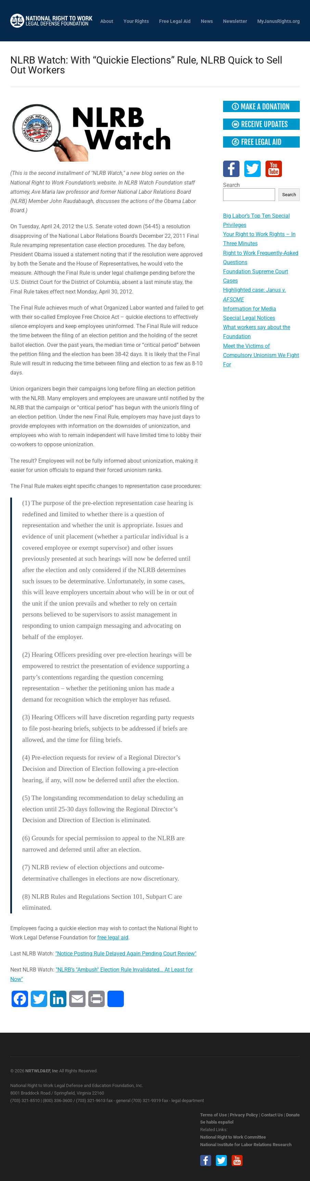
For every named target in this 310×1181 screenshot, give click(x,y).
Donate (293, 1114)
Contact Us (272, 1114)
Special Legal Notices (249, 318)
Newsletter (235, 21)
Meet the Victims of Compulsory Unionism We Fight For (261, 355)
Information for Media (249, 309)
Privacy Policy (244, 1114)
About (106, 21)
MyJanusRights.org (278, 21)
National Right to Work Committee (233, 1137)
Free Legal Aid (175, 21)
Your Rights (136, 21)
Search (231, 185)
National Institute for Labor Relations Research (246, 1144)
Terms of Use (213, 1114)
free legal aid (112, 937)
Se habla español (216, 1122)
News (207, 21)
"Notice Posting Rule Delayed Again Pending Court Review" (125, 953)
